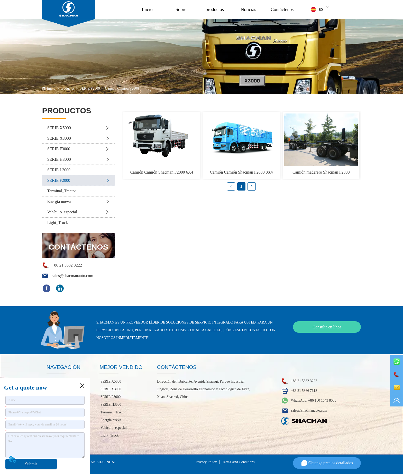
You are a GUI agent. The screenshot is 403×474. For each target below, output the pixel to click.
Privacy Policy (206, 462)
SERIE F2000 (90, 88)
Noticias (248, 9)
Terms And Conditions (238, 462)
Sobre (181, 9)
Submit (31, 464)
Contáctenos (282, 9)
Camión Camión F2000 (122, 88)
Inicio (147, 9)
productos (215, 9)
